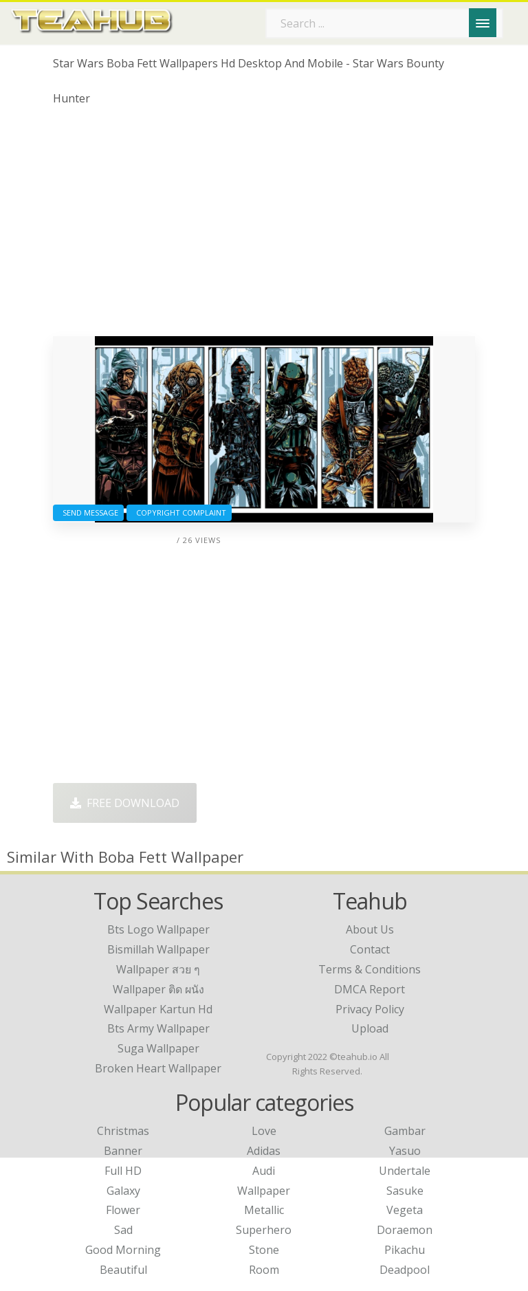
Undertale (404, 1170)
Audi (263, 1170)
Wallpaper (263, 1190)
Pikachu (404, 1249)
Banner (123, 1150)
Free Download (124, 802)
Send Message (88, 512)
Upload (369, 1028)
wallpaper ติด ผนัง (158, 989)
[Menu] (482, 22)
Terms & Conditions (369, 969)
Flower (123, 1209)
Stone (264, 1249)
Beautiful (123, 1269)
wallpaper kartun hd (158, 1009)
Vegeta (404, 1209)
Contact (370, 949)
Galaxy (123, 1190)
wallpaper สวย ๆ (158, 969)
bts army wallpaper (158, 1028)
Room (264, 1269)
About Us (370, 929)
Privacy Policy (370, 1009)
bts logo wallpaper (158, 929)
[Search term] (384, 23)
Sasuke (405, 1190)
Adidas (263, 1150)
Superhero (264, 1229)
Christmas (123, 1130)
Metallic (264, 1209)
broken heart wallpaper (158, 1068)
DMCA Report (369, 989)
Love (264, 1130)
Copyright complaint (179, 512)
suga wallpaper (158, 1048)
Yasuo (405, 1150)
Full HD (123, 1170)
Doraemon (404, 1229)
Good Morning (123, 1249)
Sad (123, 1229)
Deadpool (405, 1269)
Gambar (405, 1130)
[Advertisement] (264, 226)
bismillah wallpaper (158, 949)
